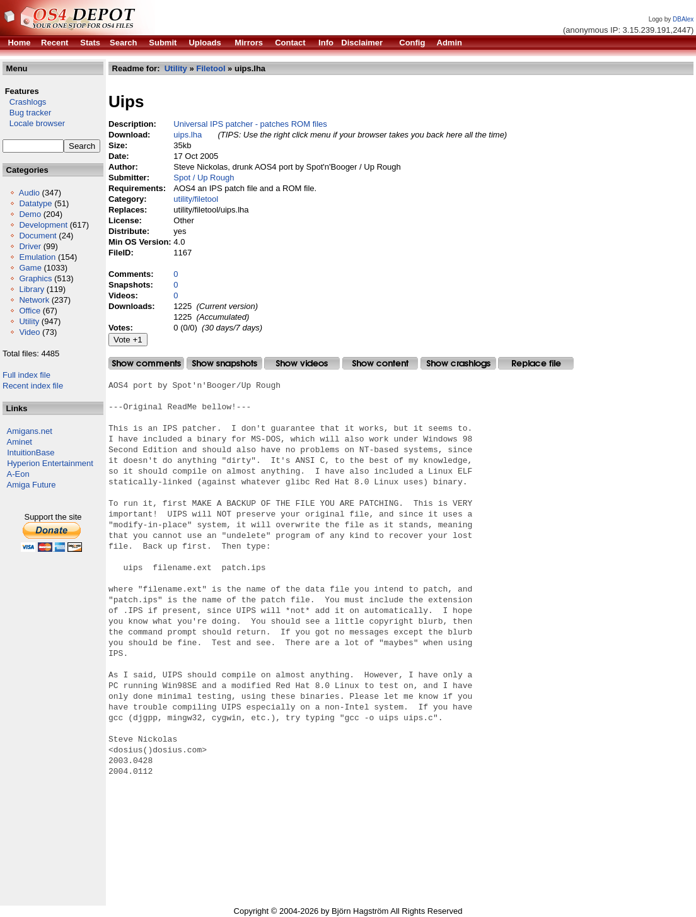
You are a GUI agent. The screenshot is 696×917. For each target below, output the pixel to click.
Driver (30, 246)
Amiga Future (31, 484)
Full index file (26, 375)
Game (30, 267)
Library (31, 289)
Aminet (19, 442)
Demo (30, 214)
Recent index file (33, 385)
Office (29, 310)
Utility (29, 321)
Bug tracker (27, 112)
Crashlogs (24, 102)
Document (37, 235)
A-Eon (18, 474)
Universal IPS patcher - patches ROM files (250, 124)
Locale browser (34, 123)
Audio (29, 192)
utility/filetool (195, 199)
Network (34, 300)
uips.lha (187, 134)
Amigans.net (29, 431)
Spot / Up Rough (203, 177)
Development (43, 225)
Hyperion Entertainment (50, 463)
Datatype (35, 203)
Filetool (210, 68)
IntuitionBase (30, 452)
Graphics (35, 278)
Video (29, 332)
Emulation (37, 257)
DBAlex (683, 19)
